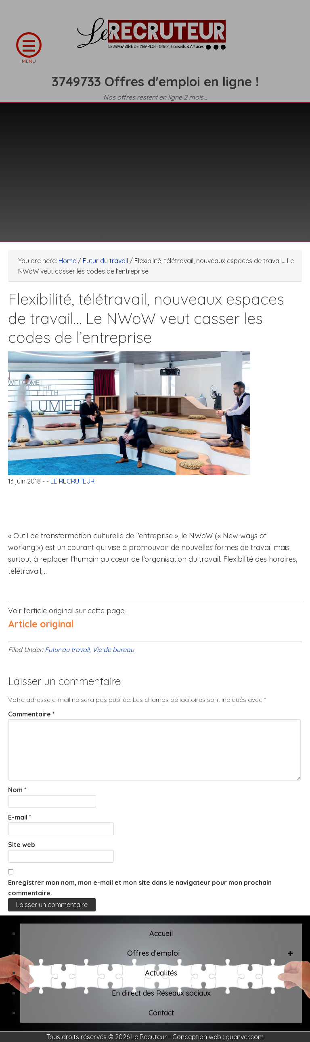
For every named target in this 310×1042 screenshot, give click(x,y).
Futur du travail (67, 650)
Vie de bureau (113, 650)
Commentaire (31, 714)
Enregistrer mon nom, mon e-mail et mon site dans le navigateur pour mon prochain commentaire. (140, 887)
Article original (40, 624)
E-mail (19, 817)
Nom (17, 790)
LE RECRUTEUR (155, 38)
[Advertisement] (155, 167)
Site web (21, 845)
